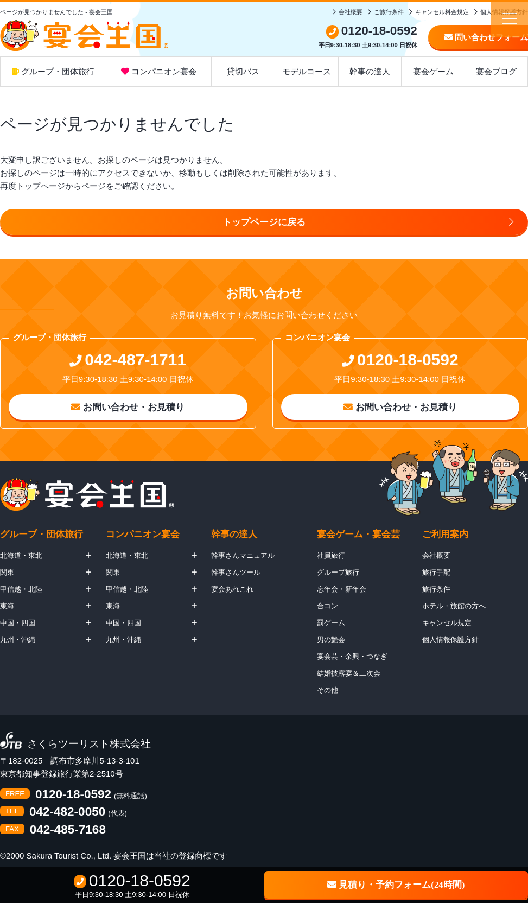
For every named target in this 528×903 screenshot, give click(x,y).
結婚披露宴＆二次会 (348, 673)
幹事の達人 (369, 71)
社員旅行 (331, 555)
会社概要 (350, 12)
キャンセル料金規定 (442, 12)
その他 (327, 690)
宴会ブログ (496, 71)
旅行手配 (436, 572)
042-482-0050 (67, 812)
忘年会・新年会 (341, 589)
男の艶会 (331, 639)
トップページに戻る (264, 222)
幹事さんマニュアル (243, 555)
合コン (327, 606)
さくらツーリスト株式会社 (89, 744)
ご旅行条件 (389, 12)
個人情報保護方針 (450, 639)
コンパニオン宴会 (158, 71)
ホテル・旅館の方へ (454, 606)
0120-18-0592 (73, 794)
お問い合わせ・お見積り (128, 407)
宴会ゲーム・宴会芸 (358, 534)
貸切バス (243, 71)
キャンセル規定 (447, 623)
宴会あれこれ (232, 589)
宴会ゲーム (433, 71)
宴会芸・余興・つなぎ (352, 656)
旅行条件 (436, 589)
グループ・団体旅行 (53, 71)
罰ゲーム (331, 623)
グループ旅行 (338, 572)
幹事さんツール (235, 572)
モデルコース (306, 71)
